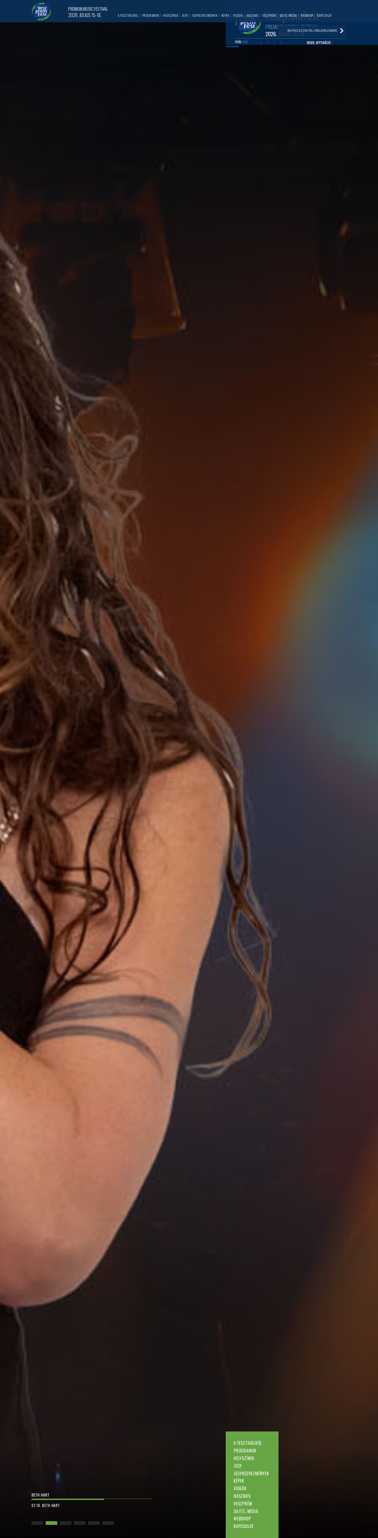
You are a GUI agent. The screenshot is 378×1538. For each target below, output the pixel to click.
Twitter (274, 47)
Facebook (259, 47)
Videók (240, 1488)
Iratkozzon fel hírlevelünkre (260, 59)
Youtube (267, 47)
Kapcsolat (244, 1526)
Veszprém (243, 1503)
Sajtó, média (246, 1511)
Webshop (242, 1518)
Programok (245, 1450)
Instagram (282, 47)
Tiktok (290, 47)
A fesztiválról (248, 1443)
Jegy (238, 1466)
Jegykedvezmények (251, 1473)
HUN (238, 47)
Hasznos (242, 1496)
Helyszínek (244, 1458)
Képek (239, 1481)
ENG (246, 47)
